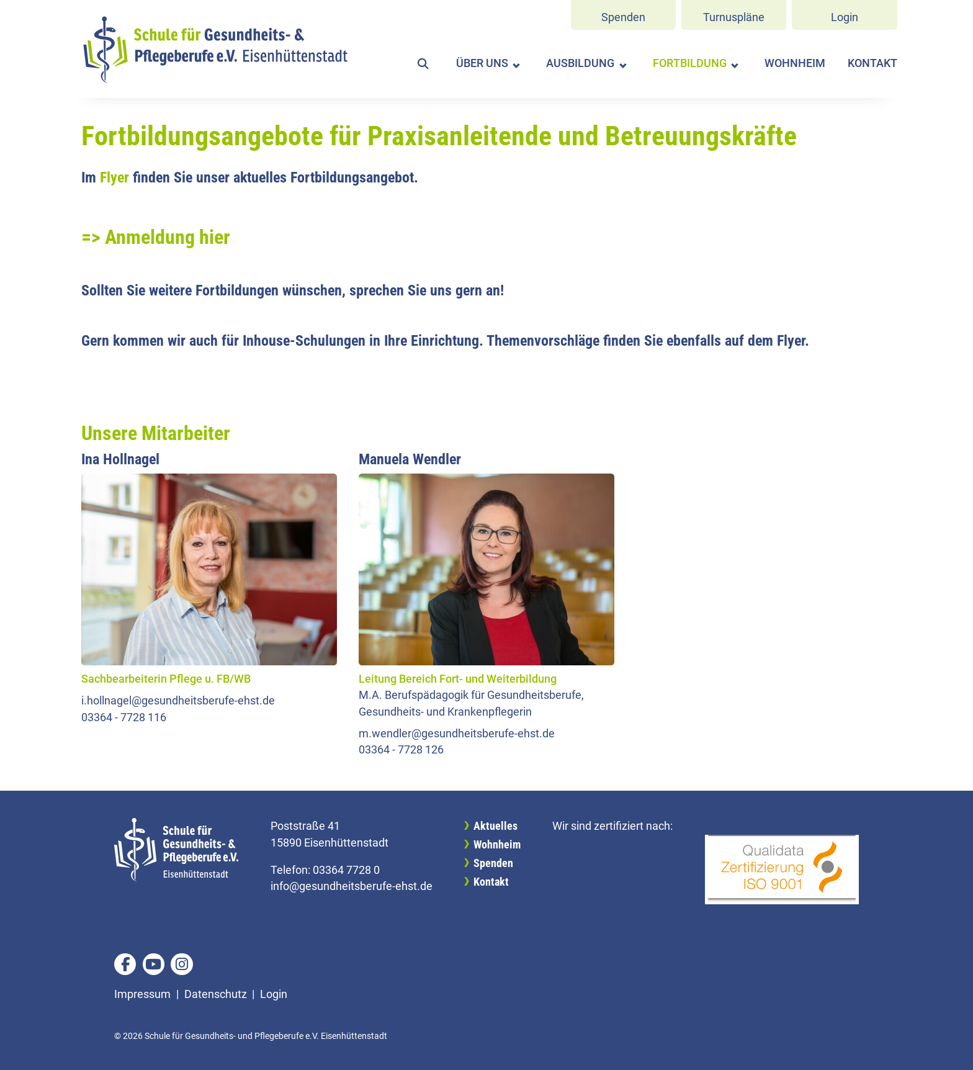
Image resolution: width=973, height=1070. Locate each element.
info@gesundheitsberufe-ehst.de (352, 886)
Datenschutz (215, 994)
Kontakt (872, 63)
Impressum (142, 994)
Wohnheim (794, 63)
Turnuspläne (733, 17)
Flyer (114, 177)
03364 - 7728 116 (123, 717)
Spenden (623, 17)
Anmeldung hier (167, 237)
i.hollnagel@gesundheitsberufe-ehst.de (178, 701)
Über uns (482, 63)
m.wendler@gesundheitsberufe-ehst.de (457, 733)
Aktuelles (495, 826)
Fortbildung (690, 63)
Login (844, 17)
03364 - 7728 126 (401, 750)
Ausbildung (580, 63)
